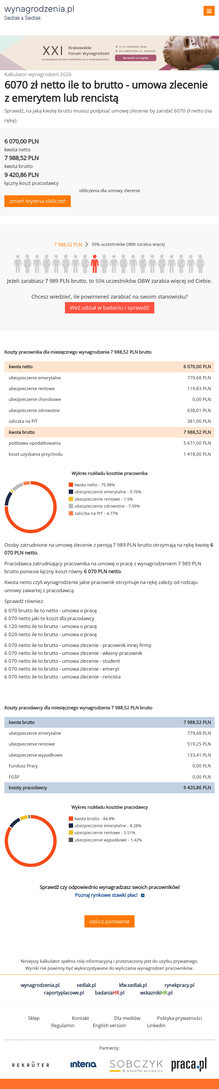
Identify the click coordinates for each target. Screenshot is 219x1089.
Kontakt (80, 1018)
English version (109, 1025)
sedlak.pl (86, 985)
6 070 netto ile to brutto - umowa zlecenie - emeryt (61, 668)
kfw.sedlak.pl (133, 985)
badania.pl (109, 993)
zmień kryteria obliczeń (37, 200)
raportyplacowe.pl (64, 993)
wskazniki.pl (156, 993)
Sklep (34, 1018)
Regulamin (63, 1025)
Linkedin (156, 1025)
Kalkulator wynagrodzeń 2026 (38, 74)
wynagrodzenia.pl (40, 985)
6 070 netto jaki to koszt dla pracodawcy (49, 618)
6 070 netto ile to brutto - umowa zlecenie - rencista (62, 676)
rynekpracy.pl (179, 985)
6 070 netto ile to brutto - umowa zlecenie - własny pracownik (73, 653)
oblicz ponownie (109, 921)
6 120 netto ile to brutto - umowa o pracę (50, 626)
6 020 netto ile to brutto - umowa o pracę (50, 634)
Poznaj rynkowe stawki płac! (106, 895)
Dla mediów (127, 1018)
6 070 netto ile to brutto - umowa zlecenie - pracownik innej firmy (77, 645)
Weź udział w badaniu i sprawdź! (109, 307)
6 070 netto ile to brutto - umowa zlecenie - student (62, 660)
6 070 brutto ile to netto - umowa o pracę (50, 610)
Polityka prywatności (179, 1018)
